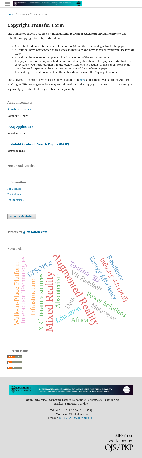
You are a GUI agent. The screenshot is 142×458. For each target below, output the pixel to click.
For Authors (14, 194)
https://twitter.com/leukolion (76, 417)
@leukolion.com (34, 232)
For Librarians (15, 199)
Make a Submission (21, 216)
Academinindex (19, 109)
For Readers (14, 188)
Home (10, 14)
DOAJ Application (20, 127)
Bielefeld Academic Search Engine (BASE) (38, 144)
